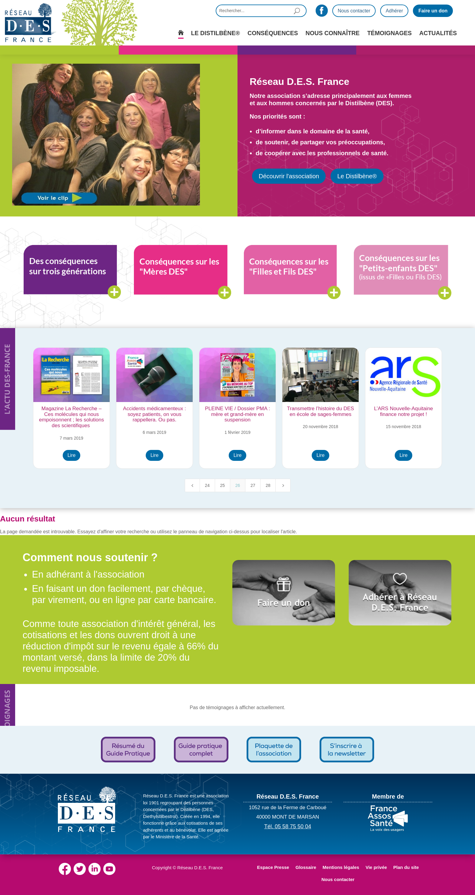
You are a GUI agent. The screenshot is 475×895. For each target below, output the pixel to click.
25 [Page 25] (222, 485)
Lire (72, 455)
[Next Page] (283, 485)
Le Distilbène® (357, 176)
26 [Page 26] (237, 485)
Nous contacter (354, 10)
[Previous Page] (192, 485)
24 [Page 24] (207, 485)
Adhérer (394, 10)
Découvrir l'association (289, 176)
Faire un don (432, 10)
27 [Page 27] (253, 485)
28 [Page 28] (268, 485)
